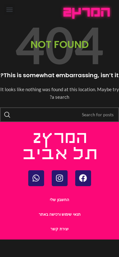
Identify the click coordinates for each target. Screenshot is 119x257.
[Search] (59, 114)
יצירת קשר (59, 229)
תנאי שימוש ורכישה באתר (60, 214)
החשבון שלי (59, 200)
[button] (9, 9)
